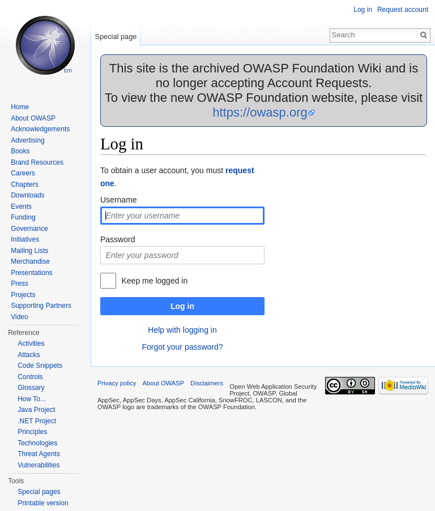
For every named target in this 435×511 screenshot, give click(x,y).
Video (19, 317)
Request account (402, 10)
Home (20, 107)
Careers (23, 173)
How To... (32, 399)
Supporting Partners (41, 306)
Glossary (31, 388)
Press (19, 283)
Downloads (27, 195)
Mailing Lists (29, 251)
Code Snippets (40, 366)
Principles (32, 432)
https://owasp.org (260, 112)
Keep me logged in (154, 280)
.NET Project (37, 421)
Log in (182, 306)
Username (118, 199)
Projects (23, 295)
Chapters (25, 184)
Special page (116, 36)
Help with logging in (182, 329)
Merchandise (30, 261)
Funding (23, 217)
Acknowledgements (40, 129)
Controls (30, 377)
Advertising (27, 140)
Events (21, 207)
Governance (29, 229)
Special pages (39, 492)
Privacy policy (116, 383)
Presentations (31, 273)
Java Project (36, 410)
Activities (31, 343)
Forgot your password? (182, 346)
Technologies (37, 443)
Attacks (29, 355)
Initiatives (25, 239)
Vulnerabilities (38, 465)
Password (117, 239)
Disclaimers (206, 383)
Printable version (43, 503)
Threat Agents (39, 454)
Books (20, 151)
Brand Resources (37, 162)
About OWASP (33, 118)
